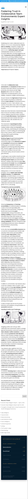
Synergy (3, 426)
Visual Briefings (4, 430)
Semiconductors (7, 447)
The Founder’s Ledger (6, 428)
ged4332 (4, 22)
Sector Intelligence (5, 421)
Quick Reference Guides (6, 419)
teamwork (9, 307)
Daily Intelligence (5, 412)
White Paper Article (5, 432)
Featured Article (4, 415)
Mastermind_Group (5, 417)
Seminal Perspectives (6, 423)
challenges (14, 326)
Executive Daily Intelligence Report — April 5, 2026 (12, 402)
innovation (5, 50)
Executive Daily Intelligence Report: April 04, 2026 (12, 405)
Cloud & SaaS (6, 451)
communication (9, 45)
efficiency (7, 184)
